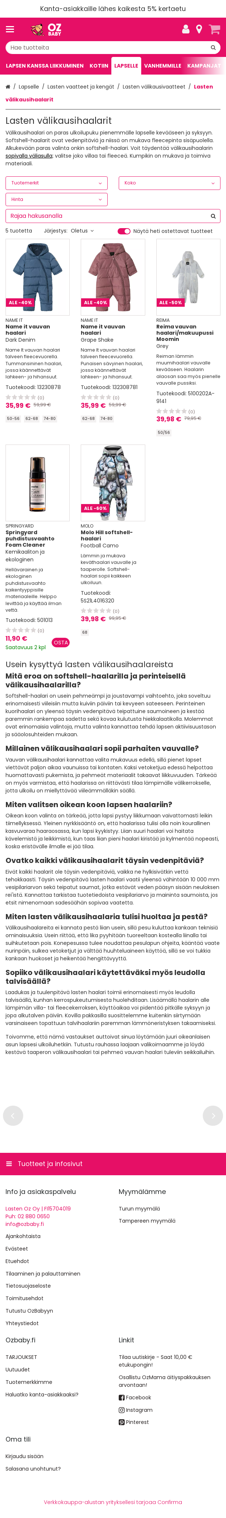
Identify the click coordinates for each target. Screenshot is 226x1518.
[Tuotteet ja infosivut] (12, 29)
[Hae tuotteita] (113, 47)
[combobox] (113, 47)
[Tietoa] (199, 29)
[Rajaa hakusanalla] (113, 216)
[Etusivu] (46, 29)
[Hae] (213, 47)
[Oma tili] (186, 29)
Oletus (82, 230)
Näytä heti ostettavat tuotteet (173, 231)
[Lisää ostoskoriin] (61, 642)
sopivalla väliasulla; (29, 155)
